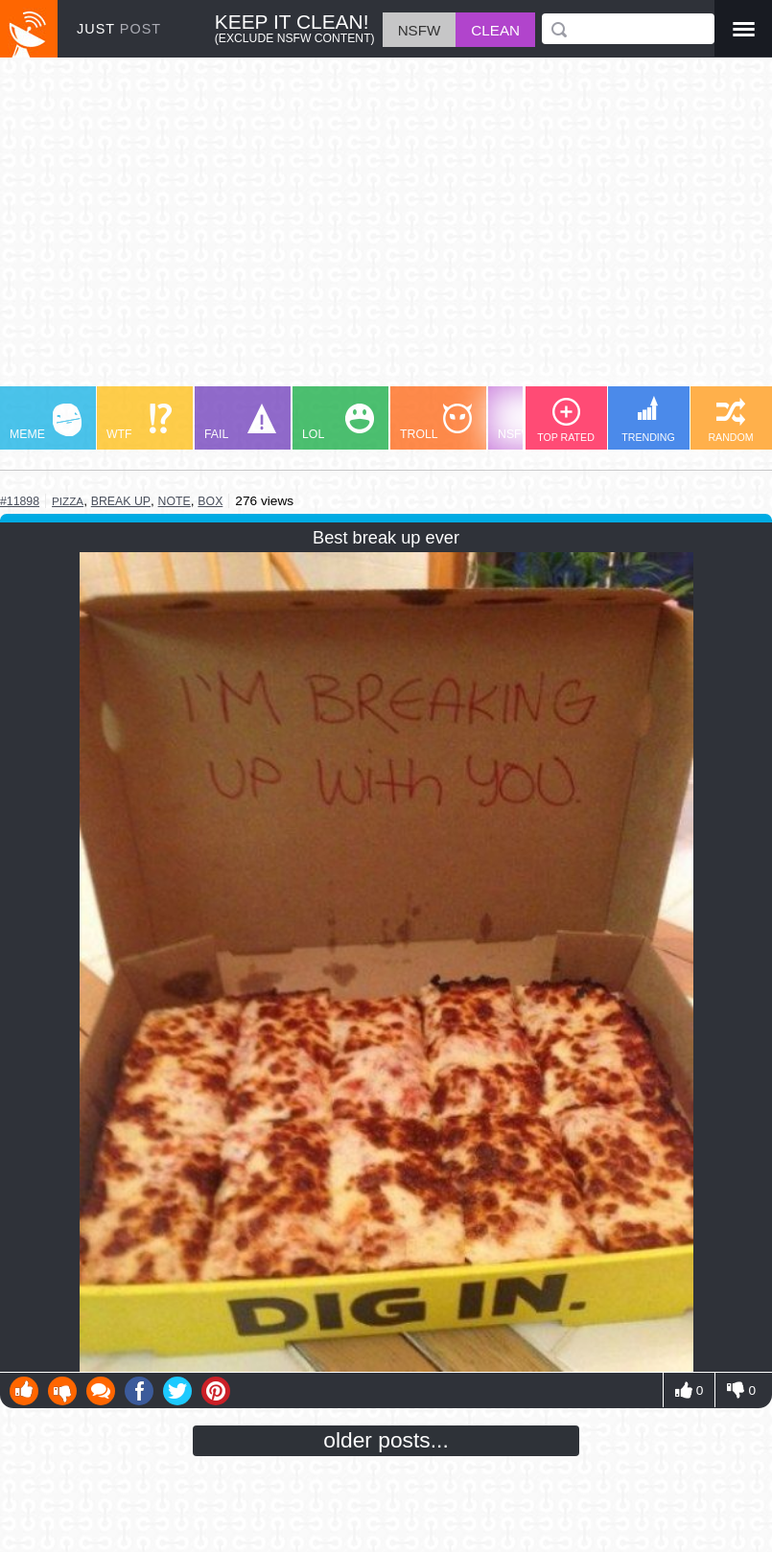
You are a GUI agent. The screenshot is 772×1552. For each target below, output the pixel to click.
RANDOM (730, 420)
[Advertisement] (386, 231)
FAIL (240, 422)
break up (121, 501)
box (210, 501)
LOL (338, 422)
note (174, 501)
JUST (119, 28)
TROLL (436, 422)
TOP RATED (566, 420)
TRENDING (648, 419)
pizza (67, 501)
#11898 (19, 501)
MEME (46, 422)
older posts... (386, 1439)
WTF (139, 422)
